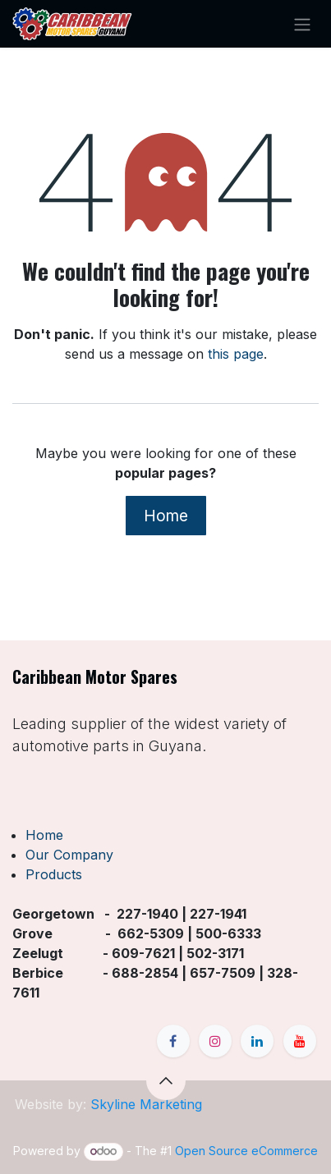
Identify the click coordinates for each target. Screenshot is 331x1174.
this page (236, 354)
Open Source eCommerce (246, 1151)
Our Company (69, 854)
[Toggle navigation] (302, 24)
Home (166, 515)
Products (53, 874)
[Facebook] (173, 1041)
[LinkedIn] (257, 1041)
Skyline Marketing (146, 1104)
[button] (166, 1080)
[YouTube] (299, 1041)
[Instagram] (215, 1041)
